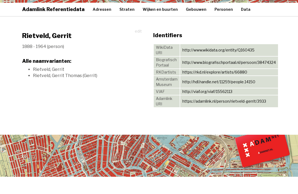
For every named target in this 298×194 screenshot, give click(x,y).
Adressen (102, 9)
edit (138, 31)
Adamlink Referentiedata (53, 9)
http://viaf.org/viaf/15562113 (207, 91)
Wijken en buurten (160, 9)
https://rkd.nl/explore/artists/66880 (214, 72)
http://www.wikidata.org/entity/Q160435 (218, 50)
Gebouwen (196, 9)
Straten (127, 9)
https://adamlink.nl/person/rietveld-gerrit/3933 (224, 101)
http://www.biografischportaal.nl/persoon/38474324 (229, 62)
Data (245, 9)
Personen (224, 9)
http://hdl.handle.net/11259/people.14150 (218, 81)
